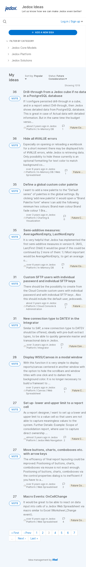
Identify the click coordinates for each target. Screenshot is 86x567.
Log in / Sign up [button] (72, 21)
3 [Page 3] (49, 532)
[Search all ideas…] (26, 21)
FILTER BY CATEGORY (20, 41)
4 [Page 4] (55, 532)
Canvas (41, 390)
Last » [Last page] (34, 538)
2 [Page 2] (42, 532)
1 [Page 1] (36, 532)
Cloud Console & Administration (41, 307)
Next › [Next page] (22, 538)
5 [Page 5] (61, 532)
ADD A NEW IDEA (43, 32)
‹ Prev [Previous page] (27, 532)
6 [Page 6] (68, 532)
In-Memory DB (46, 129)
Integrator (43, 347)
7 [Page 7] (74, 532)
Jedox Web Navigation (49, 440)
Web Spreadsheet (39, 392)
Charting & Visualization (37, 219)
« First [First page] (15, 532)
